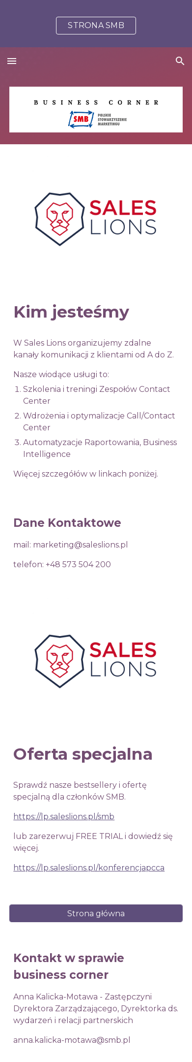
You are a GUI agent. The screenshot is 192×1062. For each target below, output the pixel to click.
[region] (96, 23)
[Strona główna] (96, 913)
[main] (95, 312)
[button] (12, 60)
